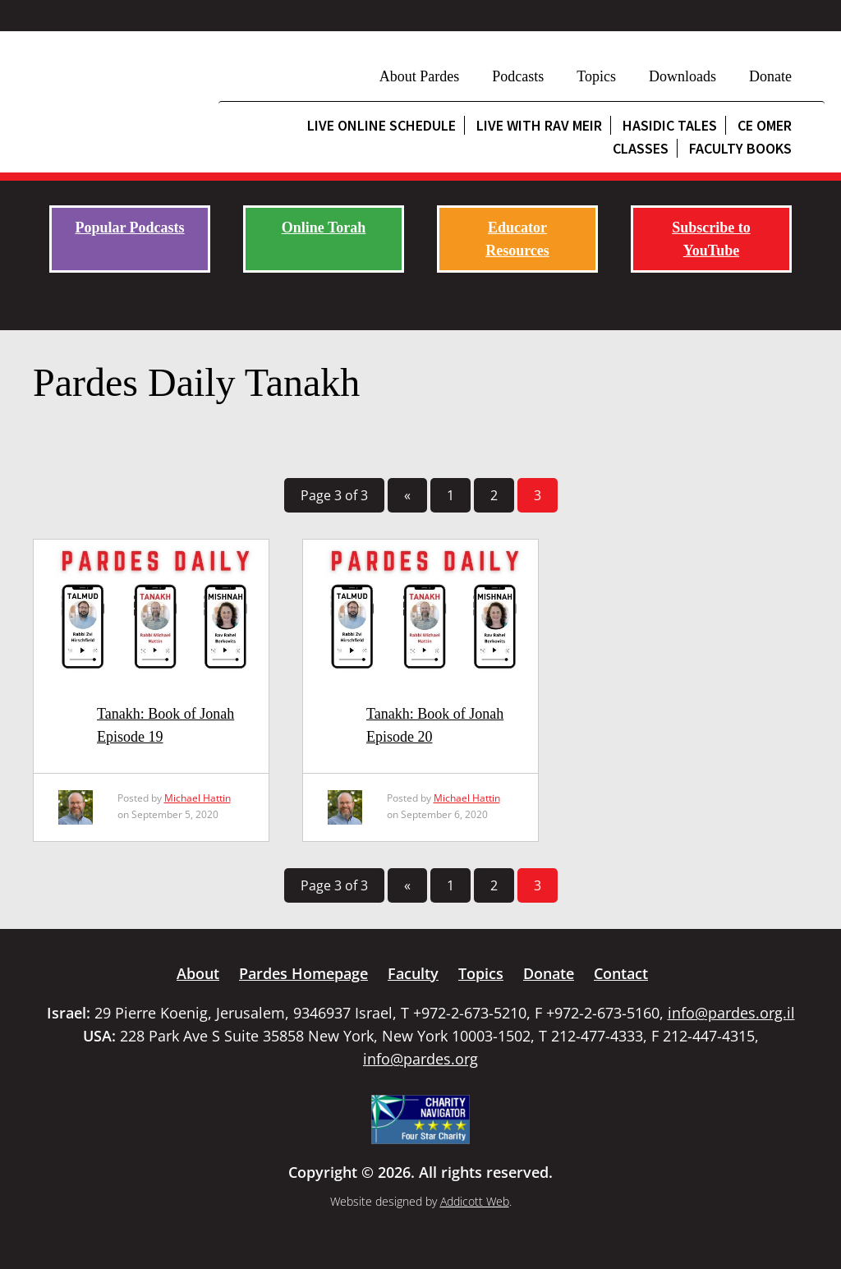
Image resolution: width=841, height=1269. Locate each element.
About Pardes (419, 76)
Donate (770, 76)
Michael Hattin (197, 798)
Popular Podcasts (129, 227)
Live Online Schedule (381, 125)
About (198, 973)
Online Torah (324, 227)
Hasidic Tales (670, 125)
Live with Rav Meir (539, 125)
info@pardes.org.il (731, 1013)
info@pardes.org (420, 1059)
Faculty (413, 973)
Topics (596, 76)
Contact (621, 973)
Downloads (682, 76)
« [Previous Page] (407, 495)
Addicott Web (474, 1201)
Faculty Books (740, 148)
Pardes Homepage (303, 973)
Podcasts (518, 76)
